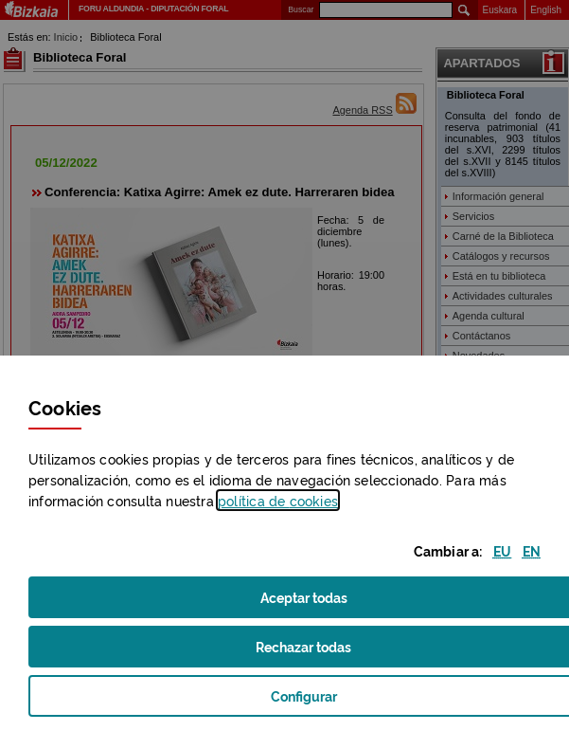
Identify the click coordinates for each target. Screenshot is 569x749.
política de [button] (278, 500)
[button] (502, 550)
